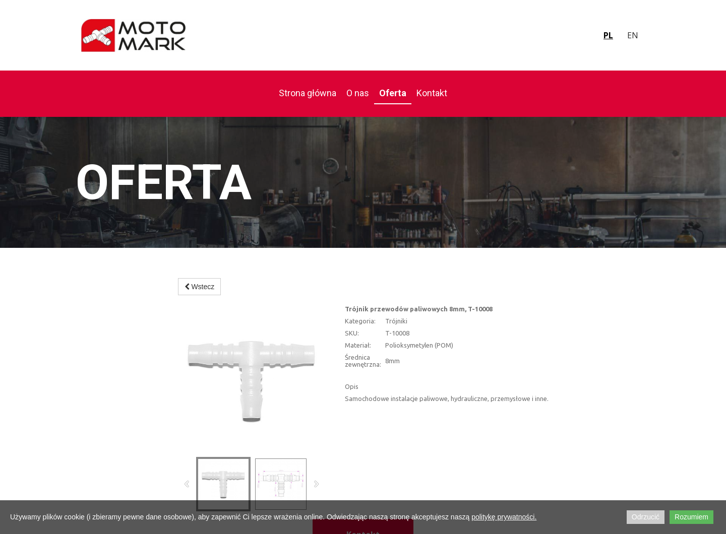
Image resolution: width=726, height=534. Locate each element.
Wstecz (200, 287)
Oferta (392, 93)
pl (608, 35)
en (632, 35)
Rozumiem (691, 517)
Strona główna (307, 93)
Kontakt (431, 93)
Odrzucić (645, 517)
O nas (357, 93)
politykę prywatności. (503, 517)
